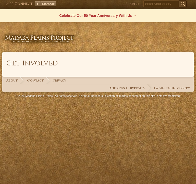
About (12, 80)
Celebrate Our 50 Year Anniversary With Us (95, 16)
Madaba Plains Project (40, 34)
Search (132, 4)
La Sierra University (172, 88)
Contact (35, 80)
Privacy (59, 80)
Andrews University (127, 88)
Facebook (45, 4)
